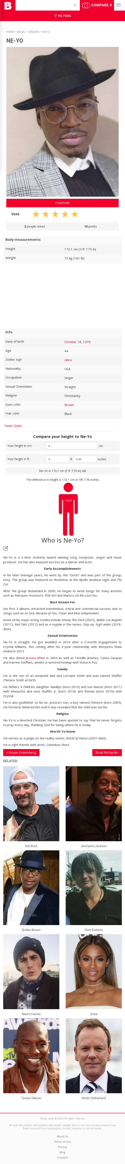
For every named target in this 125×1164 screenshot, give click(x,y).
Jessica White (35, 658)
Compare (97, 5)
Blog (62, 1152)
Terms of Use (62, 1142)
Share (18, 426)
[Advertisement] (62, 296)
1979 (87, 342)
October (70, 342)
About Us (62, 1136)
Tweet (8, 426)
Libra (68, 360)
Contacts (62, 1157)
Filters (62, 16)
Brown (69, 405)
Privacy (62, 1147)
